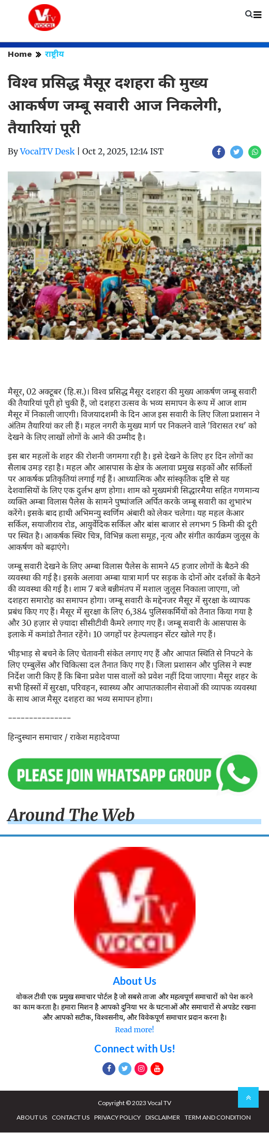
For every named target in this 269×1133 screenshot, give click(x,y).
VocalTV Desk (47, 151)
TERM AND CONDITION (218, 1118)
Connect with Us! (134, 1049)
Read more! (134, 1030)
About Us (134, 981)
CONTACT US (70, 1118)
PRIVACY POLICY (117, 1118)
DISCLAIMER (162, 1118)
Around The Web (71, 815)
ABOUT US (32, 1118)
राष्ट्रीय (54, 54)
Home (20, 54)
